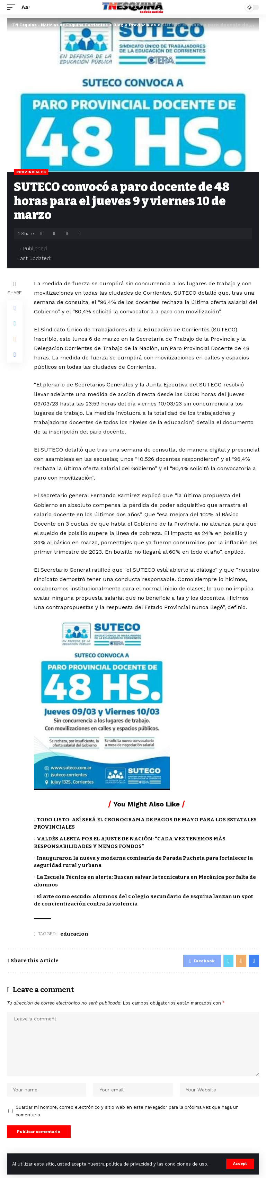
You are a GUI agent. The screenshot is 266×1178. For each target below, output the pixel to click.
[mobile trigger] (13, 7)
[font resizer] (25, 7)
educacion (74, 934)
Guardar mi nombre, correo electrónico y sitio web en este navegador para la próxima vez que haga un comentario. (127, 1114)
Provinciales (31, 172)
